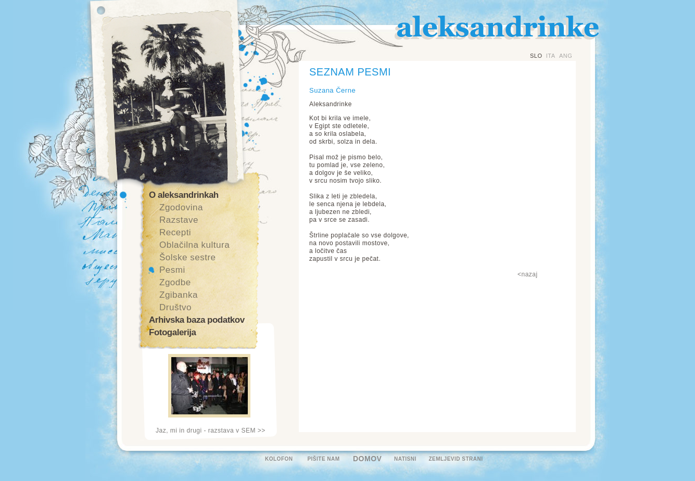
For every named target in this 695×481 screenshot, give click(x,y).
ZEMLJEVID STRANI (455, 459)
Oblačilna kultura (194, 245)
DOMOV (367, 458)
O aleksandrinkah (184, 195)
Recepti (175, 232)
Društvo (175, 307)
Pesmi (172, 270)
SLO (536, 56)
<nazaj (527, 274)
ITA (550, 56)
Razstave (178, 220)
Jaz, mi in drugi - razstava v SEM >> (211, 430)
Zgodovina (181, 207)
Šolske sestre (187, 257)
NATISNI (405, 459)
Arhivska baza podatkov (197, 320)
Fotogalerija (172, 332)
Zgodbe (175, 282)
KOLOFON (279, 459)
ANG (565, 56)
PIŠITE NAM (323, 459)
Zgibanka (178, 295)
